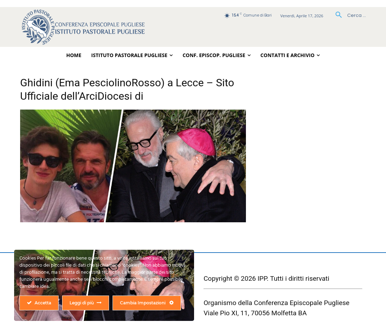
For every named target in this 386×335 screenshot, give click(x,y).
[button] (348, 15)
